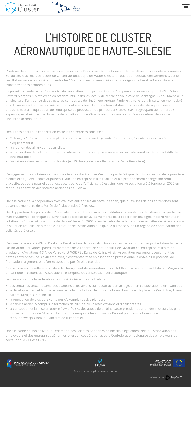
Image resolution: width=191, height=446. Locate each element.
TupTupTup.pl (179, 377)
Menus (186, 7)
